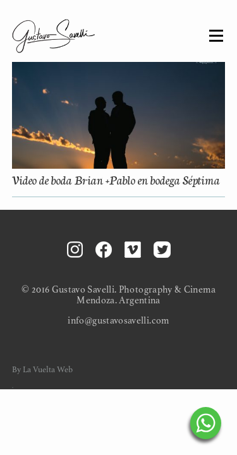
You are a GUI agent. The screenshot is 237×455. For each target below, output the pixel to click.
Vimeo (133, 249)
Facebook (103, 249)
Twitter (162, 249)
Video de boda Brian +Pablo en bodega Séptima (116, 179)
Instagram (75, 249)
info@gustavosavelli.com (118, 320)
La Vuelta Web (48, 369)
